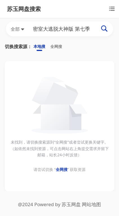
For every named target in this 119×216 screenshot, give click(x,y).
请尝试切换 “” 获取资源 (59, 170)
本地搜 (40, 46)
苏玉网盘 (71, 205)
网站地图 (91, 205)
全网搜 (59, 46)
